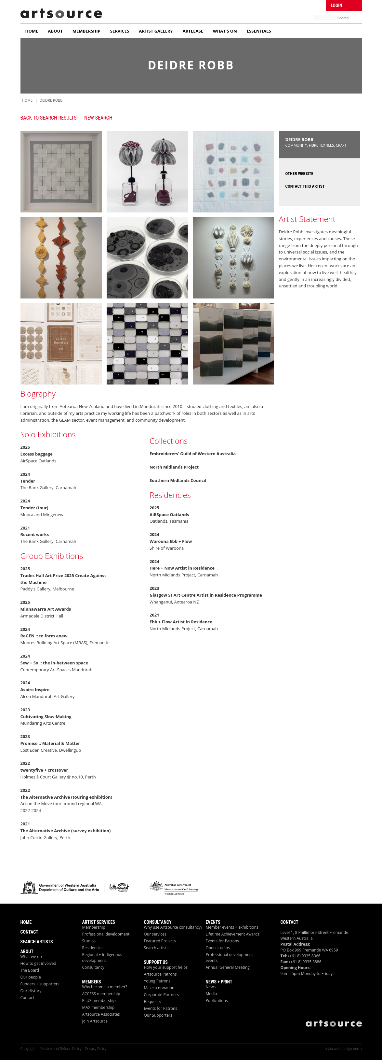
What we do (31, 956)
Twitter (310, 5)
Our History (31, 991)
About (55, 31)
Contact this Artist (305, 186)
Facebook (299, 5)
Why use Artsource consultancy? (173, 927)
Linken (320, 5)
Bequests (152, 1001)
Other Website (299, 173)
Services (119, 31)
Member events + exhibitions (232, 927)
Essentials (259, 31)
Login (336, 5)
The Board (29, 970)
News (211, 987)
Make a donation (159, 988)
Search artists (156, 948)
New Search (98, 118)
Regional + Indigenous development (102, 957)
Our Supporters (158, 1015)
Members (91, 981)
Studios (89, 941)
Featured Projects (160, 941)
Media (211, 993)
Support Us (156, 962)
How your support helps (166, 967)
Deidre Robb (51, 100)
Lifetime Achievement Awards (233, 934)
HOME (27, 100)
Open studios (218, 948)
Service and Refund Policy (60, 1048)
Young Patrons (157, 981)
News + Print (219, 981)
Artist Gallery (156, 31)
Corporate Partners (161, 994)
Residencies (93, 948)
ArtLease (193, 31)
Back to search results (48, 118)
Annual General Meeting (228, 967)
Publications (217, 1000)
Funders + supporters (39, 984)
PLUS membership (99, 1000)
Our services (155, 934)
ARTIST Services (98, 922)
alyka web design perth (343, 1048)
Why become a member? (104, 987)
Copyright (28, 1048)
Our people (30, 977)
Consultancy (93, 967)
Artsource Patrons (160, 974)
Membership (86, 31)
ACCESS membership (101, 993)
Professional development (106, 934)
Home (31, 31)
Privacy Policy (95, 1048)
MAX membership (98, 1007)
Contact (29, 932)
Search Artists (36, 941)
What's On (225, 31)
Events (213, 922)
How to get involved (38, 963)
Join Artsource (95, 1021)
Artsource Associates (101, 1014)
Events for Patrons (161, 1008)
